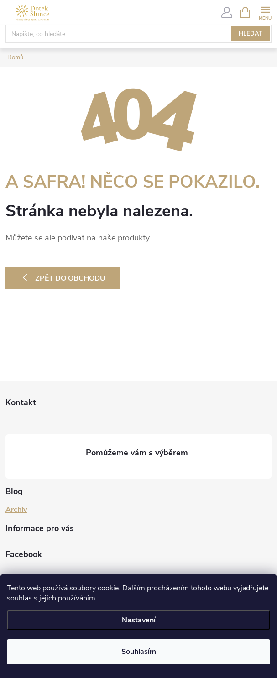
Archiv (16, 509)
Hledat (250, 34)
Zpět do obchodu (70, 278)
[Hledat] (138, 34)
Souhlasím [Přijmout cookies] (138, 652)
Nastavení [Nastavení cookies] (139, 620)
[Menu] (265, 12)
